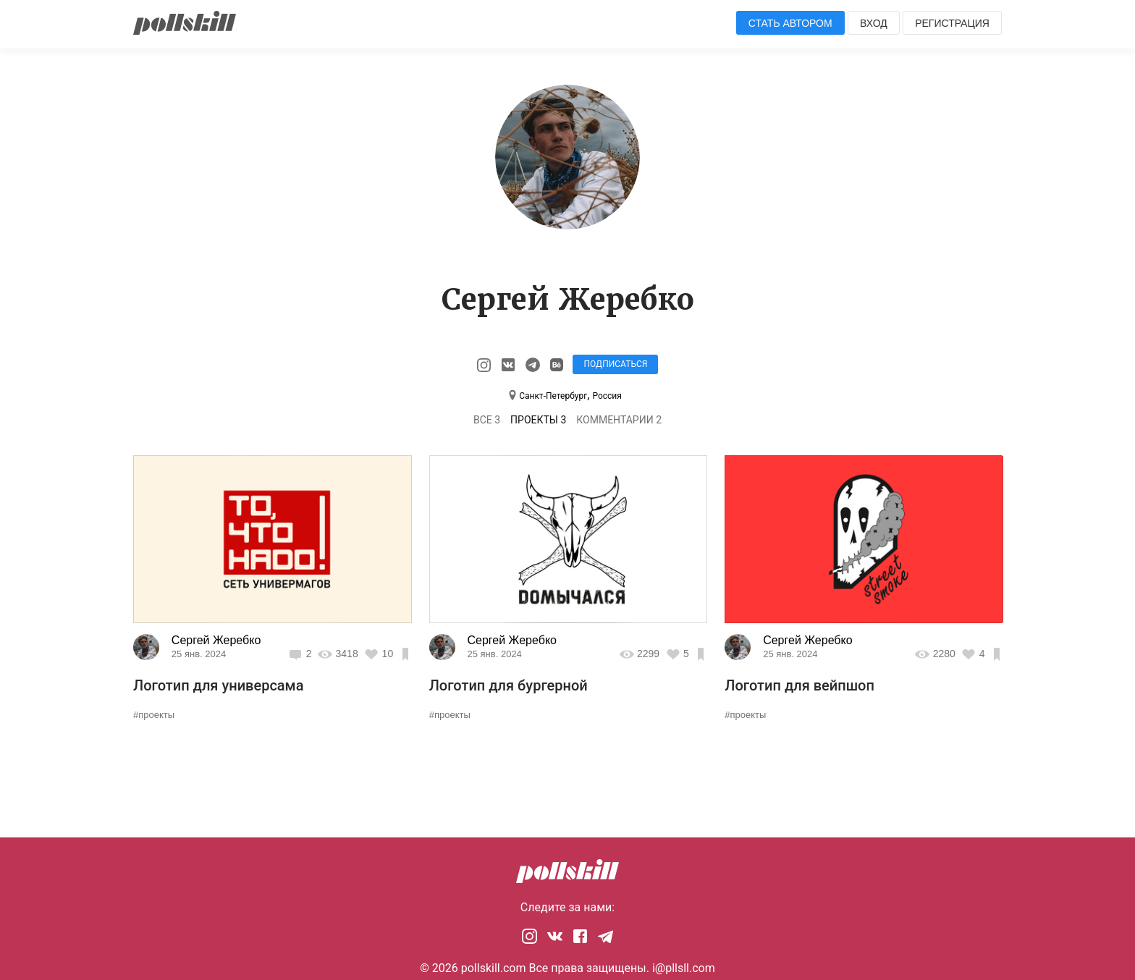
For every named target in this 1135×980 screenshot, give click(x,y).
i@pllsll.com (683, 968)
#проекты (153, 714)
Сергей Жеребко (216, 640)
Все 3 (486, 420)
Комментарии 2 (619, 420)
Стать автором (790, 23)
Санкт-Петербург (553, 396)
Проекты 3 (538, 420)
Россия (606, 396)
